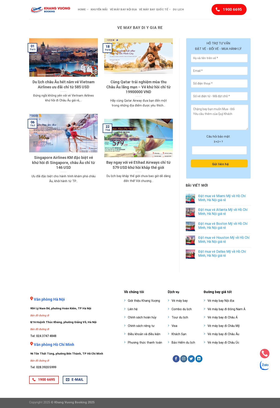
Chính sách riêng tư (141, 326)
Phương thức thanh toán (145, 342)
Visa (174, 326)
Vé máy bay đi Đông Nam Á (226, 309)
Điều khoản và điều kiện (144, 334)
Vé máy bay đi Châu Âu (223, 334)
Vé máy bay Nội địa (221, 301)
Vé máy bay (180, 301)
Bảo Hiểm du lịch (183, 342)
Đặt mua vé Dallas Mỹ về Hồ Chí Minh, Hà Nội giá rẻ (222, 254)
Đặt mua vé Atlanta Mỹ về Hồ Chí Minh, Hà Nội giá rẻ (222, 212)
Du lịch (178, 9)
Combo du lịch (182, 309)
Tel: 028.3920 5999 (43, 367)
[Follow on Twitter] (191, 358)
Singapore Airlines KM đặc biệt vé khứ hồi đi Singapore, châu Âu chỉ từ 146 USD (63, 162)
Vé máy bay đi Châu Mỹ (224, 326)
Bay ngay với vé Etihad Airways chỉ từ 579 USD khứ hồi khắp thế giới (138, 164)
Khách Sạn (179, 334)
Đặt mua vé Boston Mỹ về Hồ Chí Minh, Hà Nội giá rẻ (222, 226)
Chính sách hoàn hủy (142, 317)
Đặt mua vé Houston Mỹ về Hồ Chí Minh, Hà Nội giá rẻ (223, 240)
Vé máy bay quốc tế (155, 9)
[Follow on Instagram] (183, 358)
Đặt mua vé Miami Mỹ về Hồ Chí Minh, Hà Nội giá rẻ (222, 198)
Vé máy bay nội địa (123, 9)
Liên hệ (133, 309)
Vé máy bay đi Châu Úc (223, 342)
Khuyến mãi (99, 9)
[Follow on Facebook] (176, 358)
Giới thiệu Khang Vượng (144, 301)
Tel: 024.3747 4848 (43, 336)
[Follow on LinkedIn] (198, 358)
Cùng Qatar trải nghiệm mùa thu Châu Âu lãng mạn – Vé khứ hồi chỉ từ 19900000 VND (138, 87)
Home (83, 9)
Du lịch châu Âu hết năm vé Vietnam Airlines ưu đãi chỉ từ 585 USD (63, 84)
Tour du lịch (180, 317)
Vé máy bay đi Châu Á (223, 317)
